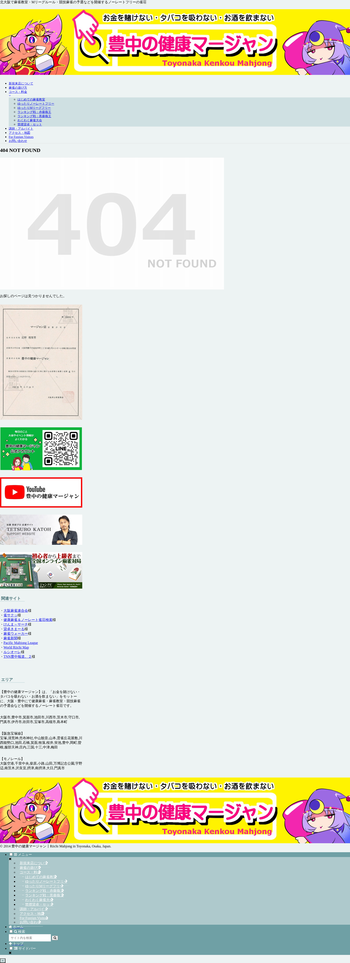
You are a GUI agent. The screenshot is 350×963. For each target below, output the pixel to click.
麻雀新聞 (11, 638)
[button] (55, 938)
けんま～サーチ (16, 624)
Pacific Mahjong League (21, 643)
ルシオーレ (12, 652)
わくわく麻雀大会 (39, 900)
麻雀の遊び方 (30, 868)
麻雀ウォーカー (16, 633)
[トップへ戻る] (2, 960)
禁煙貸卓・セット (39, 904)
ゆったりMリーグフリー (44, 886)
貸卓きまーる (14, 629)
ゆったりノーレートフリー (46, 881)
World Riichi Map (16, 647)
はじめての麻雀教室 (41, 877)
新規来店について (34, 863)
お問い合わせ (30, 922)
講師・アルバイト (34, 909)
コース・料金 (30, 872)
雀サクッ (11, 615)
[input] (30, 938)
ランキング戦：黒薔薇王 (44, 895)
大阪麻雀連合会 (16, 610)
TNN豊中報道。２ (18, 656)
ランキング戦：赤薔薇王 (44, 890)
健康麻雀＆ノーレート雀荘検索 (28, 620)
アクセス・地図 (32, 913)
